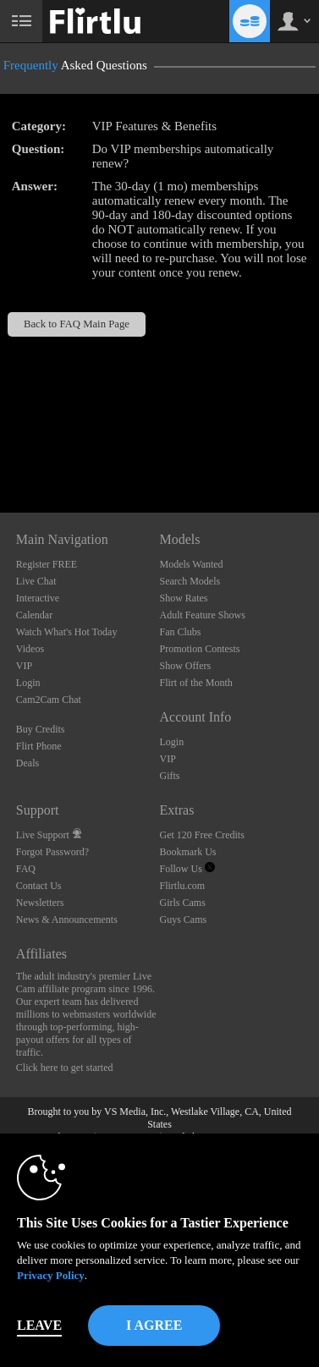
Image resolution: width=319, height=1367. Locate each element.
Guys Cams (182, 919)
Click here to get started (64, 1067)
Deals (27, 763)
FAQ (26, 869)
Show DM (0, 449)
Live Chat (36, 581)
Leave (39, 1325)
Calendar (34, 615)
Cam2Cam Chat (48, 699)
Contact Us (39, 886)
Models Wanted (191, 564)
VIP (24, 666)
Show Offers (185, 666)
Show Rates (183, 598)
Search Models (189, 581)
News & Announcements (67, 919)
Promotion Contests (199, 649)
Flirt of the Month (195, 683)
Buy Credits (40, 729)
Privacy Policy (51, 1275)
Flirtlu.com (182, 886)
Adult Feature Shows (202, 615)
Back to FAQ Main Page (76, 324)
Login (28, 683)
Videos (30, 649)
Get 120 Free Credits (201, 835)
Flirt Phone (39, 746)
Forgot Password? (52, 852)
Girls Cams (182, 903)
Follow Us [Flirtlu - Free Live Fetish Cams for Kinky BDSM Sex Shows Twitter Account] (186, 869)
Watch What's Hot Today (67, 632)
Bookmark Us (187, 852)
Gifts (169, 776)
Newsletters (40, 903)
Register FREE (46, 564)
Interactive (37, 598)
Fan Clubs (180, 632)
